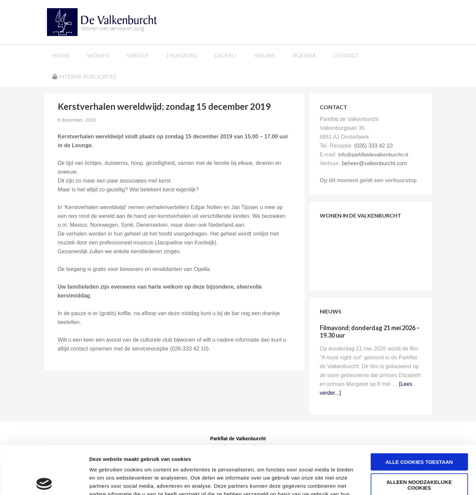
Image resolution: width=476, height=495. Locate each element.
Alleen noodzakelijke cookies (419, 436)
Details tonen (367, 481)
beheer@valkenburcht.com (374, 163)
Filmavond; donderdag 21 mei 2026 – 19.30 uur (370, 331)
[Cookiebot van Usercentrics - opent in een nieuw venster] (44, 482)
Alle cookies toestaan (419, 413)
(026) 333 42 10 (373, 146)
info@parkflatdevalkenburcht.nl (373, 154)
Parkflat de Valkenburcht (96, 21)
